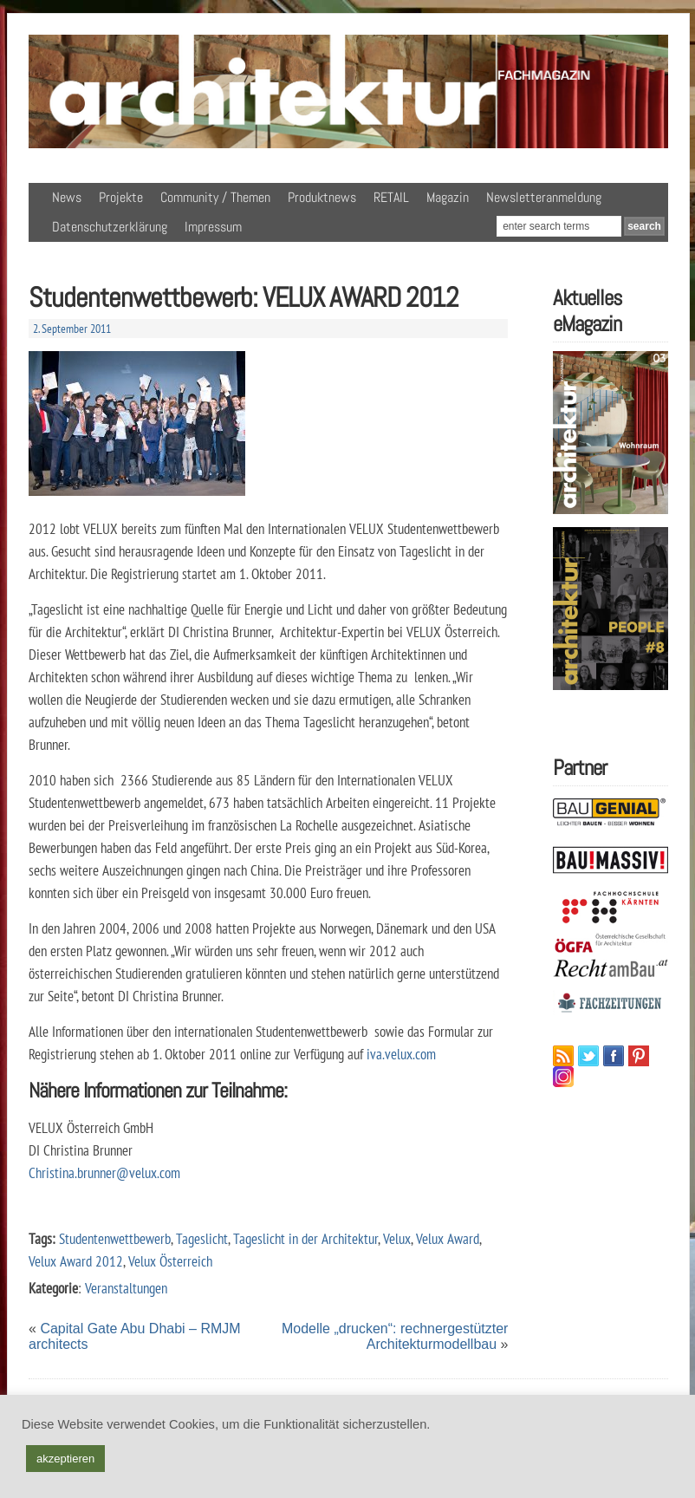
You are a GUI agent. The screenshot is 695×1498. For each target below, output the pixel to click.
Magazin (447, 197)
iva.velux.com (401, 1054)
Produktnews (322, 197)
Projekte (121, 197)
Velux (397, 1238)
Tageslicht (202, 1238)
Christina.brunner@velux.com (104, 1172)
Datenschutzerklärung (109, 227)
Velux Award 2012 (76, 1261)
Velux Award (447, 1238)
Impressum (213, 227)
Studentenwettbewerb (115, 1238)
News (66, 197)
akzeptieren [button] (65, 1458)
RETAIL (391, 197)
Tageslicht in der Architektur (305, 1238)
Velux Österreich (170, 1261)
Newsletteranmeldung (543, 197)
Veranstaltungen (126, 1288)
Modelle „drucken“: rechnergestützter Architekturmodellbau (395, 1336)
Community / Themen (215, 197)
